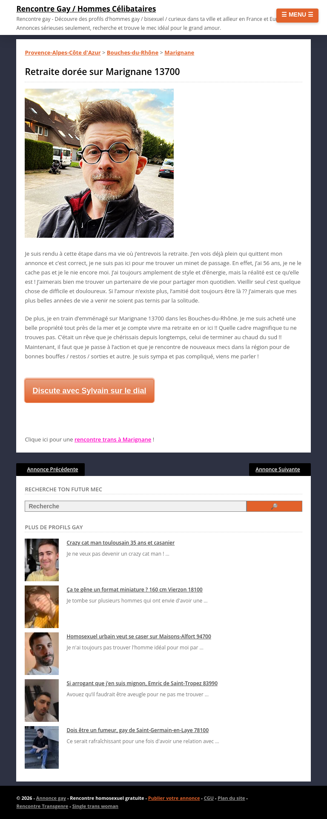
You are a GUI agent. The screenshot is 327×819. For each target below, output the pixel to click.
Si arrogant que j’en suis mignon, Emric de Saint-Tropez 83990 (142, 683)
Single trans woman (95, 806)
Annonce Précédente (52, 469)
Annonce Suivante (277, 469)
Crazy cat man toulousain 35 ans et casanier (120, 542)
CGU (209, 798)
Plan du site (231, 798)
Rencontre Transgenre (42, 806)
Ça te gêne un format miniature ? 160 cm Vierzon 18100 (134, 589)
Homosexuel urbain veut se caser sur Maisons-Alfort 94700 (138, 636)
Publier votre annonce (174, 798)
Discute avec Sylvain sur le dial (89, 390)
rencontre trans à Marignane (113, 439)
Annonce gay (51, 798)
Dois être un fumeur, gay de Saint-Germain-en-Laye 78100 (137, 730)
